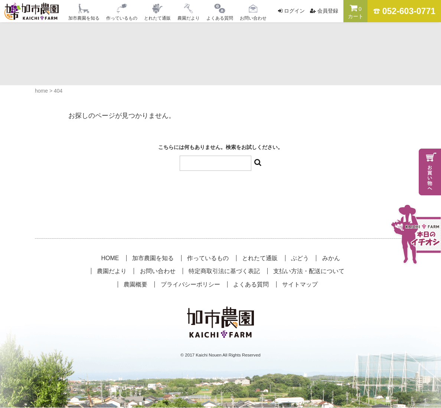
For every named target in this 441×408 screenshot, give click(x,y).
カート (355, 11)
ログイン (294, 11)
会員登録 (327, 11)
